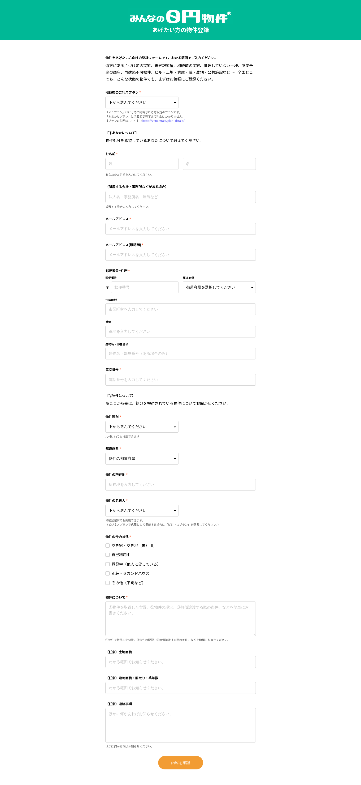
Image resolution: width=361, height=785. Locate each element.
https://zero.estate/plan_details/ (163, 121)
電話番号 (113, 369)
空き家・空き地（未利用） (134, 545)
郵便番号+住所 (117, 270)
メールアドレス (118, 218)
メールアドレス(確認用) (124, 244)
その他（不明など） (129, 582)
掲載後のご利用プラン (123, 92)
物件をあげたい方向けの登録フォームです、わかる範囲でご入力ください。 (161, 57)
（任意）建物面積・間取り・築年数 (131, 677)
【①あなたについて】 (122, 132)
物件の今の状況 (118, 536)
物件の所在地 (116, 474)
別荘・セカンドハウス (130, 573)
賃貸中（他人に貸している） (136, 564)
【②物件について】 (120, 395)
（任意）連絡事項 (118, 703)
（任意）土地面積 (118, 651)
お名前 (111, 153)
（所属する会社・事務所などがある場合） (136, 186)
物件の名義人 (116, 500)
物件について (116, 597)
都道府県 (113, 448)
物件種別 (113, 416)
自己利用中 (121, 554)
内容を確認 (180, 763)
